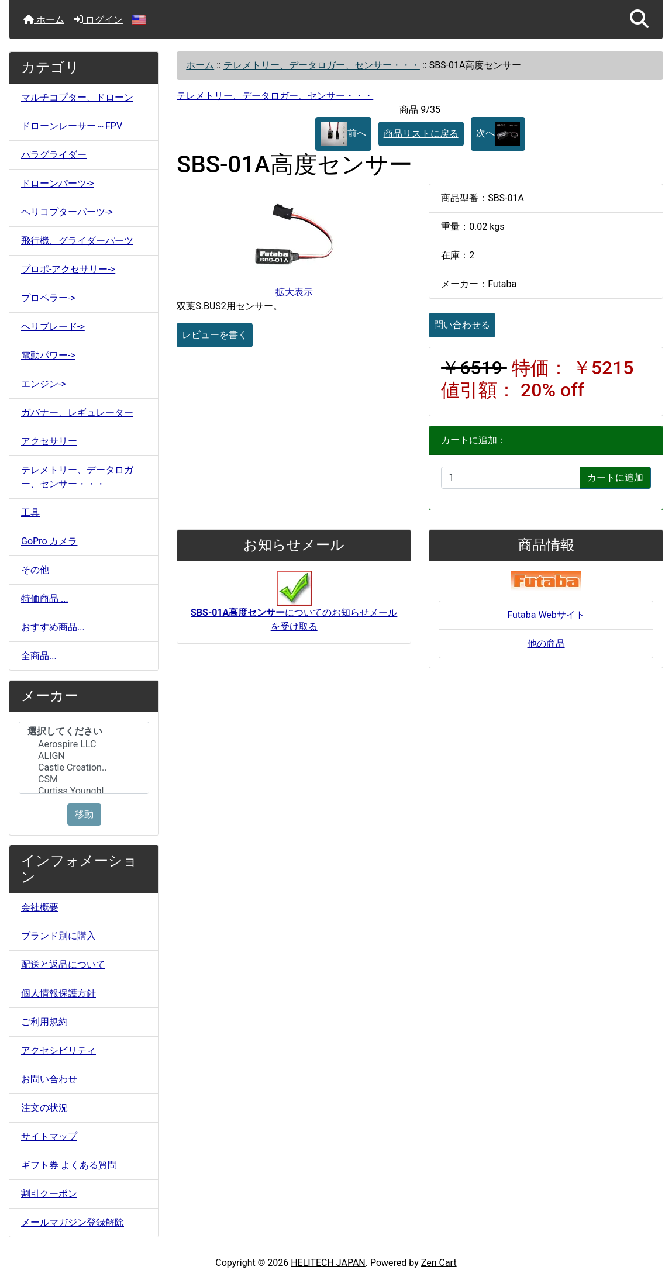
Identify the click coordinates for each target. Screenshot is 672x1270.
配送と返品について (63, 964)
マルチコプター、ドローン (77, 97)
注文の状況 (44, 1107)
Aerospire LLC (84, 744)
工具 (30, 512)
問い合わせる (462, 324)
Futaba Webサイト (546, 614)
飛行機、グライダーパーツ (77, 240)
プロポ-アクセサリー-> (68, 269)
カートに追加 (615, 477)
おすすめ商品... (53, 627)
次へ (498, 134)
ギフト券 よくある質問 (69, 1165)
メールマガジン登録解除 (72, 1222)
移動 (84, 814)
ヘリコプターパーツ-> (67, 212)
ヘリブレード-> (53, 326)
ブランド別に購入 (58, 935)
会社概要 (39, 907)
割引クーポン (49, 1193)
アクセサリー (49, 441)
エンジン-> (43, 383)
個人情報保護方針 (58, 993)
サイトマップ (49, 1136)
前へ (343, 134)
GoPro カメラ (49, 541)
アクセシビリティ (58, 1050)
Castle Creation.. (84, 768)
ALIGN (84, 756)
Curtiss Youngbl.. (84, 791)
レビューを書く (214, 334)
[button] (639, 19)
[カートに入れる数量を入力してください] (510, 478)
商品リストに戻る (421, 133)
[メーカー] (84, 758)
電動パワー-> (48, 355)
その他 (35, 569)
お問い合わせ (49, 1079)
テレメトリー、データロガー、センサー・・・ (321, 65)
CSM (84, 779)
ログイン (98, 19)
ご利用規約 (44, 1021)
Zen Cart (439, 1262)
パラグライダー (54, 154)
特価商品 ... (44, 598)
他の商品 (546, 643)
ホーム (43, 19)
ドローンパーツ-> (57, 183)
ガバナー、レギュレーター (77, 412)
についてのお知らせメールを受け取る (294, 607)
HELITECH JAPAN (328, 1262)
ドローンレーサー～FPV (71, 126)
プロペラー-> (48, 297)
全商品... (39, 655)
